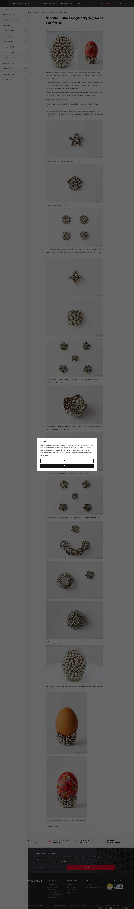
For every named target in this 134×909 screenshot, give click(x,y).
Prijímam (67, 466)
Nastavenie (67, 461)
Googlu (57, 450)
